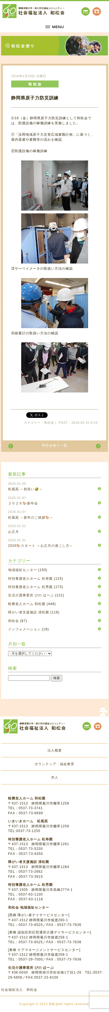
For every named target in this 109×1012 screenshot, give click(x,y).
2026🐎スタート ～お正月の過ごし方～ (40, 546)
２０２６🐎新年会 (23, 503)
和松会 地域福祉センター (28, 907)
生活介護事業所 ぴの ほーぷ (31, 595)
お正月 (13, 532)
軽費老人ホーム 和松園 (26, 604)
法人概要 (54, 750)
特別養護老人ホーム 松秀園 (30, 587)
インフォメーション (24, 629)
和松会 (13, 621)
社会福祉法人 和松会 (19, 990)
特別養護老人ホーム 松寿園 (30, 579)
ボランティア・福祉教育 (54, 764)
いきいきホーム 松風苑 (28, 821)
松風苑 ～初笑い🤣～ (25, 489)
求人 (54, 777)
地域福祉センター (22, 570)
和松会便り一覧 (54, 445)
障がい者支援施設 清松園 (28, 612)
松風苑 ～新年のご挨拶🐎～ (31, 518)
